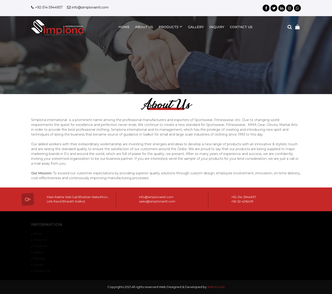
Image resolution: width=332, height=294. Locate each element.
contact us (241, 27)
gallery (196, 27)
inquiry (216, 27)
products (170, 26)
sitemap (38, 259)
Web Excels (216, 287)
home (124, 27)
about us (144, 27)
